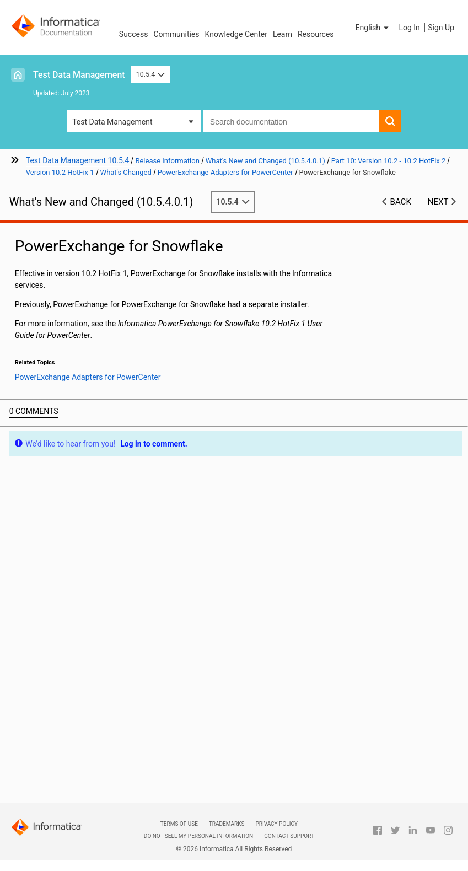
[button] (373, 27)
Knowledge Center (236, 34)
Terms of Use (179, 824)
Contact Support (289, 836)
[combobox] (291, 121)
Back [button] (400, 202)
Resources (316, 34)
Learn (282, 34)
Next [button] (438, 202)
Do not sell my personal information (198, 836)
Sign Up (441, 27)
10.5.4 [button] (150, 74)
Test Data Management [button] (112, 121)
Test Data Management (79, 74)
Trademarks (227, 824)
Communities (176, 34)
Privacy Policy (276, 824)
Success (133, 34)
